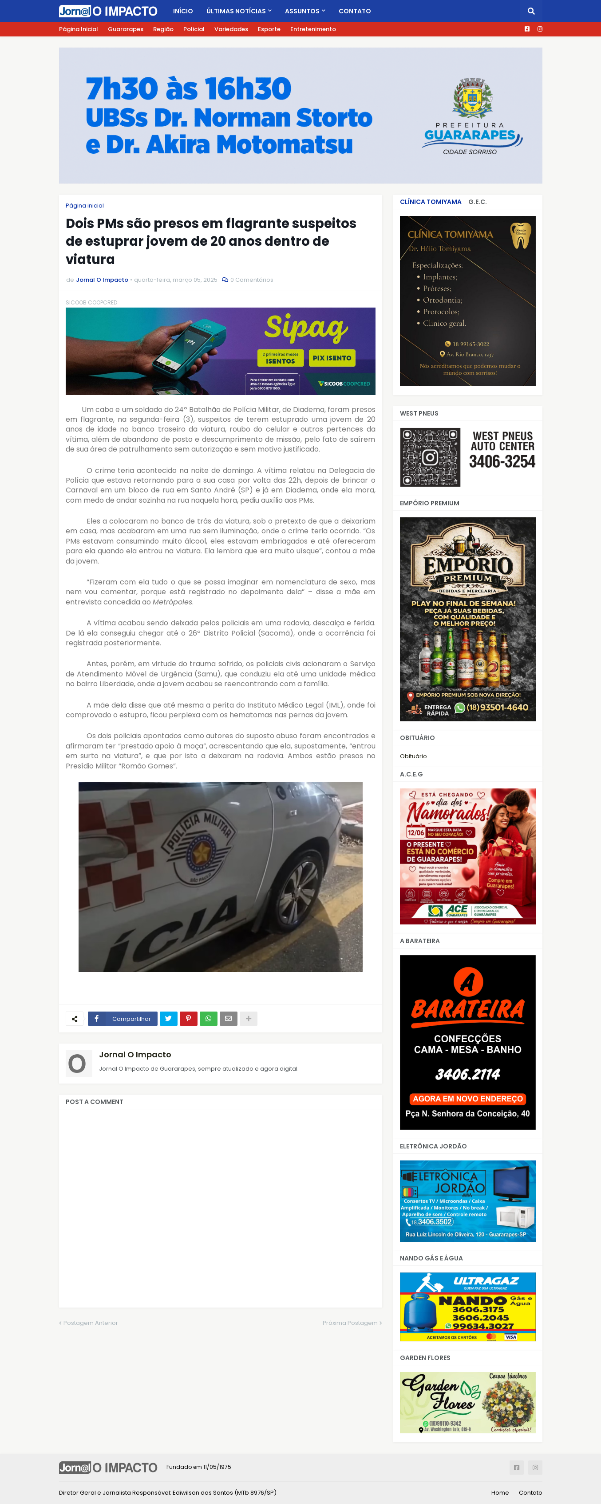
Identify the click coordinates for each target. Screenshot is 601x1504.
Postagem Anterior (90, 1323)
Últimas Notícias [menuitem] (236, 11)
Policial (194, 29)
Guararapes (125, 29)
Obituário (413, 756)
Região (163, 29)
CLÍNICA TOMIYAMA (431, 201)
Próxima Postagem (350, 1323)
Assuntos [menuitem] (302, 11)
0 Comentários (251, 280)
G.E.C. (477, 201)
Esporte (269, 29)
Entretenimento (313, 29)
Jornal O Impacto (135, 1054)
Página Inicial (78, 29)
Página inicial (85, 205)
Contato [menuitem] (355, 11)
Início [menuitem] (183, 11)
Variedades (231, 29)
